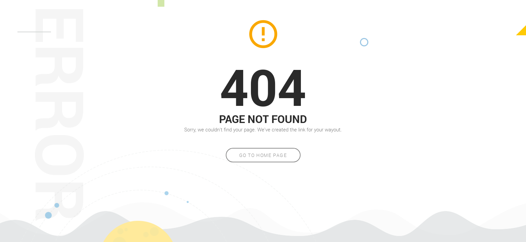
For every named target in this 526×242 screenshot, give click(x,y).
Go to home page (263, 155)
